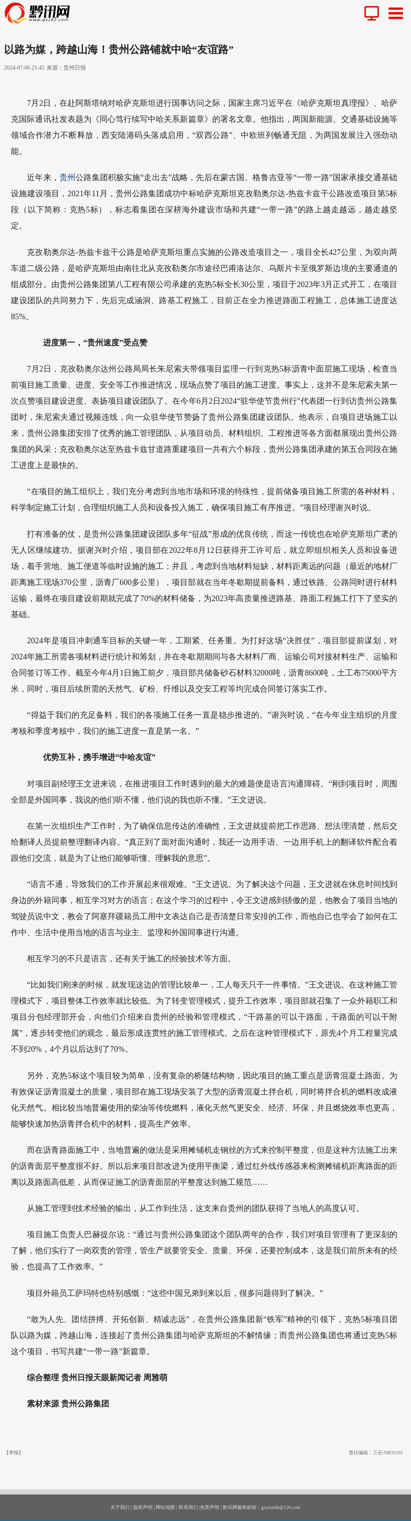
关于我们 (120, 1507)
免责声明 (209, 1507)
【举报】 (13, 1452)
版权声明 (143, 1507)
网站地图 (165, 1507)
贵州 (67, 177)
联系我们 (188, 1507)
